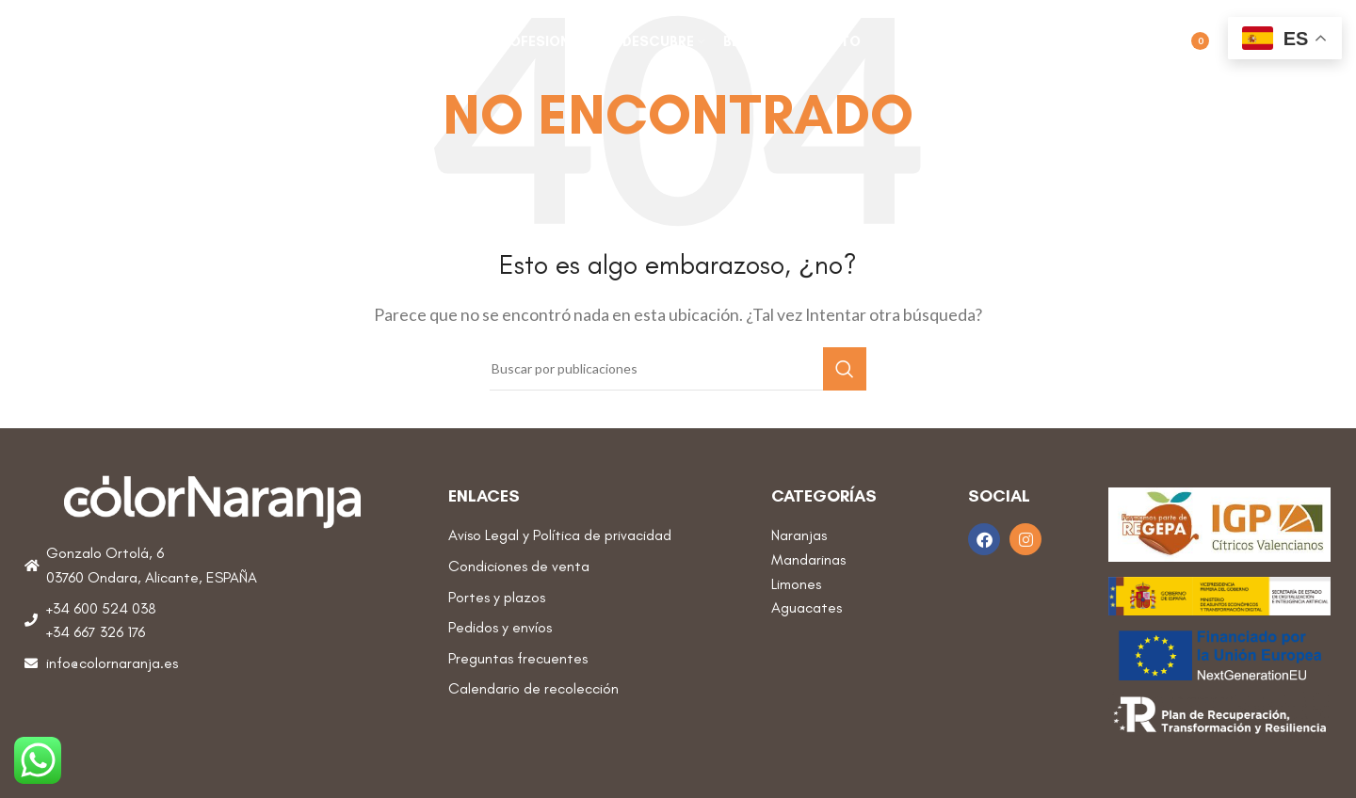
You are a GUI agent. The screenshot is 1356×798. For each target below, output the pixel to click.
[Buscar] (1101, 42)
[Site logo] (155, 40)
